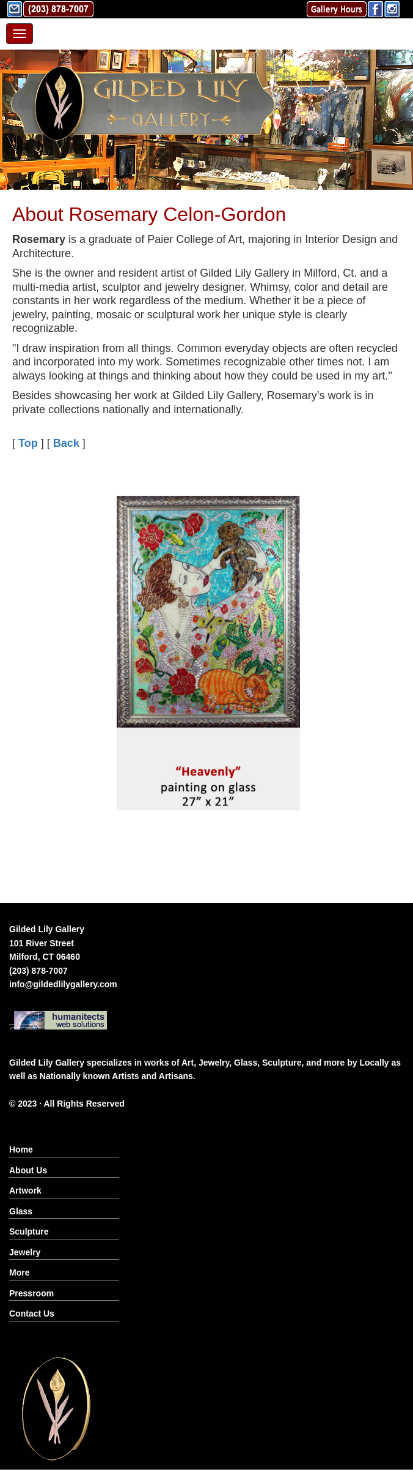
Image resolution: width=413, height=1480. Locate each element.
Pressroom (31, 1293)
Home (21, 1149)
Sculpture (29, 1231)
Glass (20, 1211)
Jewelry (24, 1252)
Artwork (25, 1190)
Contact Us (31, 1313)
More (19, 1272)
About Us (28, 1170)
